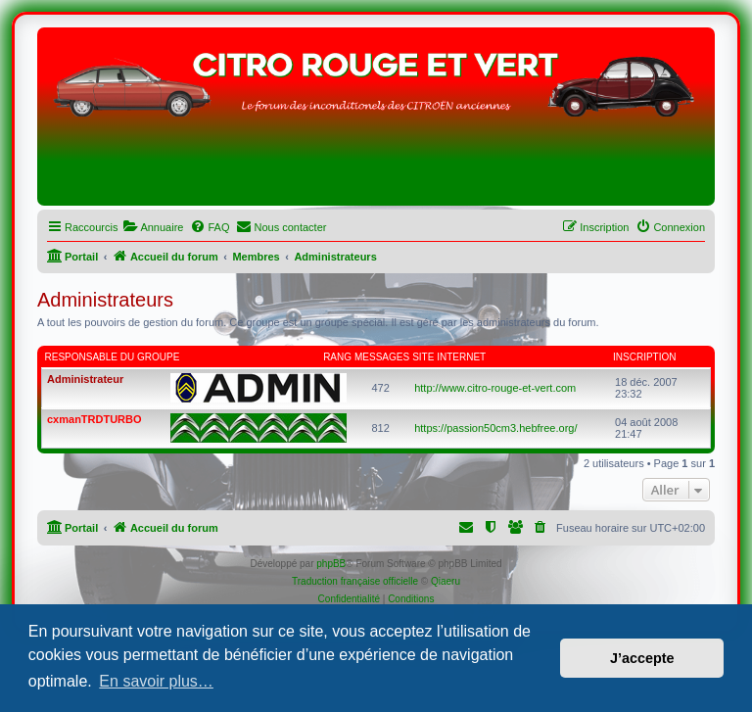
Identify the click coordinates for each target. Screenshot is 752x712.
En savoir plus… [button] (156, 681)
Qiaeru (445, 581)
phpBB (331, 563)
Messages (381, 357)
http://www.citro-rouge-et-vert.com (495, 388)
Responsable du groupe (112, 357)
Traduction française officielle (355, 581)
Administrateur (85, 379)
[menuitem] (152, 227)
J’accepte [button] (642, 658)
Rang (337, 357)
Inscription (644, 357)
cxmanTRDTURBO (94, 419)
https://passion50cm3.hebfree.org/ (495, 428)
